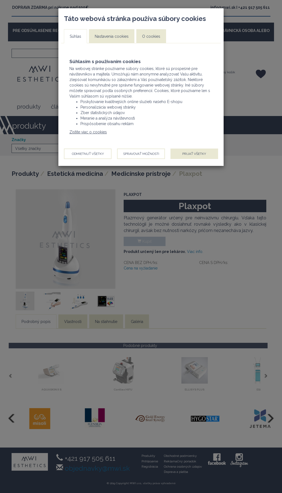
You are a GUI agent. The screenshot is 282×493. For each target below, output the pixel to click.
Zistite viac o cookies (88, 132)
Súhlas (75, 36)
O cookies (151, 36)
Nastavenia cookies (112, 36)
